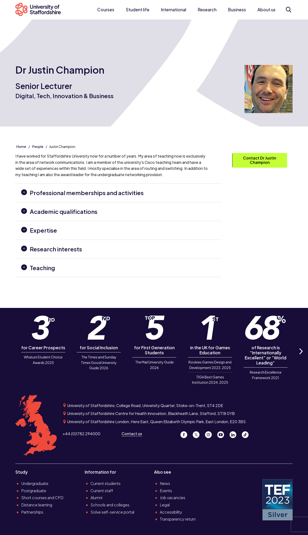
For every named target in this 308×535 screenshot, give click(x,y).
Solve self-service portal (112, 512)
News (165, 483)
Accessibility (171, 512)
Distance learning (36, 504)
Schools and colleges (109, 504)
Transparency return (178, 519)
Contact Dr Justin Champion (259, 160)
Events (166, 490)
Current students (105, 483)
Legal (165, 504)
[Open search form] (288, 9)
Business (237, 9)
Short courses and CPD (42, 497)
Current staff (101, 490)
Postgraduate (33, 490)
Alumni (96, 497)
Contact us (132, 433)
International (173, 9)
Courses (105, 9)
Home (21, 146)
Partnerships (32, 512)
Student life (137, 9)
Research (207, 9)
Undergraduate (34, 483)
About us (266, 9)
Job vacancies (172, 497)
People (37, 146)
